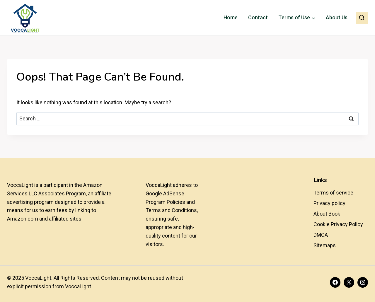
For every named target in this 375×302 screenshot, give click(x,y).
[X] (349, 282)
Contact (258, 17)
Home (231, 17)
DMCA (320, 235)
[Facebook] (335, 282)
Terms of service (333, 193)
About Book (326, 214)
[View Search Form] (362, 18)
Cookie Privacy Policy (338, 224)
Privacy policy (329, 203)
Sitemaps (324, 245)
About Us (336, 17)
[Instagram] (362, 282)
